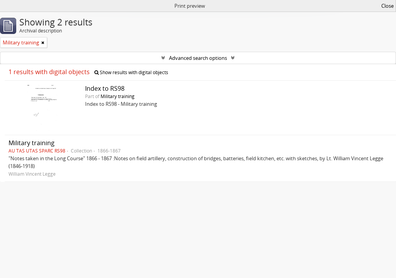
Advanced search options (198, 57)
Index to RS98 (105, 88)
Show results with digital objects (131, 72)
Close (387, 5)
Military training (118, 96)
